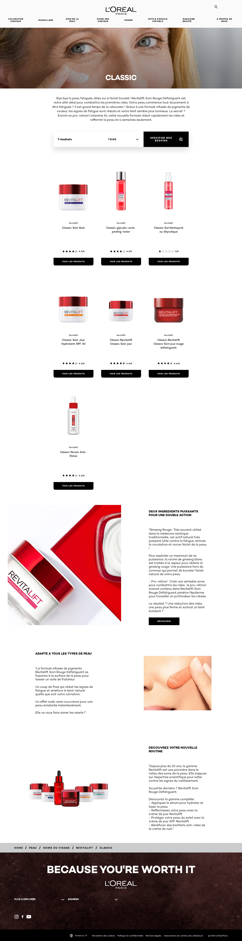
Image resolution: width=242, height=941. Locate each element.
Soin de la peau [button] (72, 20)
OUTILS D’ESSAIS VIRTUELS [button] (158, 20)
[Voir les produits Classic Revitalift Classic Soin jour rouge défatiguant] (169, 374)
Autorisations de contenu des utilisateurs (183, 935)
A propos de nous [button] (224, 20)
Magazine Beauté (189, 20)
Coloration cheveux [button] (15, 20)
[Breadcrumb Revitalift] (84, 847)
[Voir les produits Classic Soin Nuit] (73, 261)
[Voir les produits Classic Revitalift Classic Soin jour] (121, 374)
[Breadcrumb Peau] (33, 847)
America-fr (78, 935)
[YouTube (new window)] (28, 916)
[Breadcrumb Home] (18, 847)
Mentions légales (153, 935)
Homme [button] (128, 20)
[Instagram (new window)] (16, 917)
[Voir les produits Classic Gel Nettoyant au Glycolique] (169, 261)
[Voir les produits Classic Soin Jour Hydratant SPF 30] (73, 374)
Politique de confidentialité (130, 935)
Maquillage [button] (45, 20)
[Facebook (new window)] (22, 916)
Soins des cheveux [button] (103, 20)
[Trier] (123, 139)
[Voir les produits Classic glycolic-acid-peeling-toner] (121, 261)
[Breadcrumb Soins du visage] (56, 847)
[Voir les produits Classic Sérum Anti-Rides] (73, 486)
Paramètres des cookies (103, 935)
